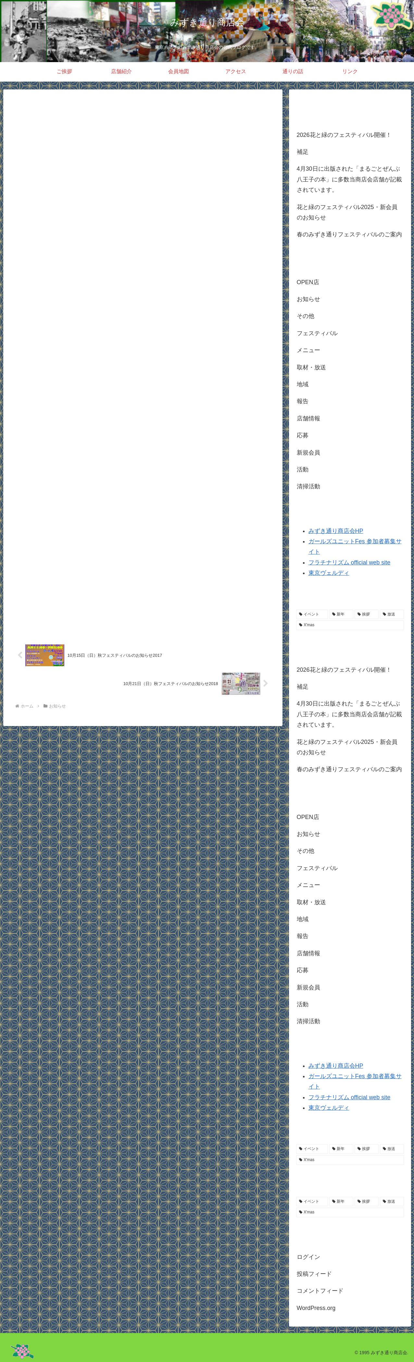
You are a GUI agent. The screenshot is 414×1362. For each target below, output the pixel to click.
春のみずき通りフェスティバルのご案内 (349, 234)
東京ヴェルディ (328, 573)
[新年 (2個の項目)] (341, 614)
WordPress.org (316, 1308)
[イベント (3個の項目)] (312, 614)
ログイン (308, 1257)
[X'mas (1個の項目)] (350, 625)
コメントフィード (320, 1291)
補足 (302, 152)
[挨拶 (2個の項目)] (367, 614)
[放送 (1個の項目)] (392, 614)
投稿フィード (314, 1274)
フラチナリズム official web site (349, 562)
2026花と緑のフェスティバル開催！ (344, 135)
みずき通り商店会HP (335, 531)
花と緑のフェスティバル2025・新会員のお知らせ (347, 212)
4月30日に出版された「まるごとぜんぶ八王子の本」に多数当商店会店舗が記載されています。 (349, 179)
